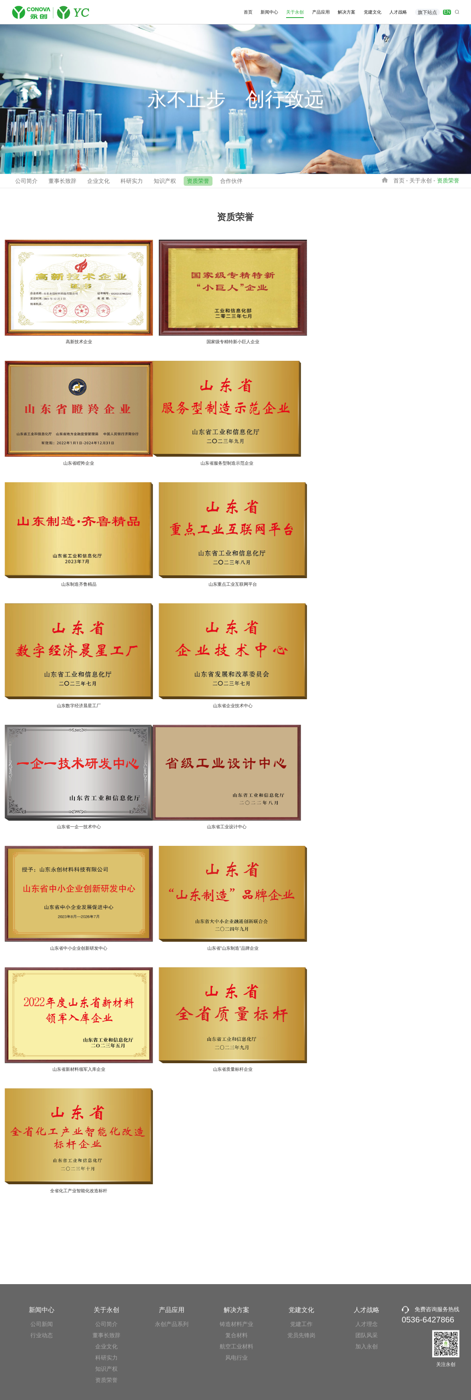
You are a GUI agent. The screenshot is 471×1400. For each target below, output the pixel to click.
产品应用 (321, 12)
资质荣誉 (198, 184)
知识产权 (165, 184)
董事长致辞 (62, 184)
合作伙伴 (231, 184)
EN (447, 12)
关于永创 (295, 12)
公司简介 (26, 184)
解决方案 (346, 12)
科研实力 (131, 184)
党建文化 (372, 12)
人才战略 (398, 12)
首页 (248, 12)
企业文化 (98, 184)
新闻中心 (269, 12)
